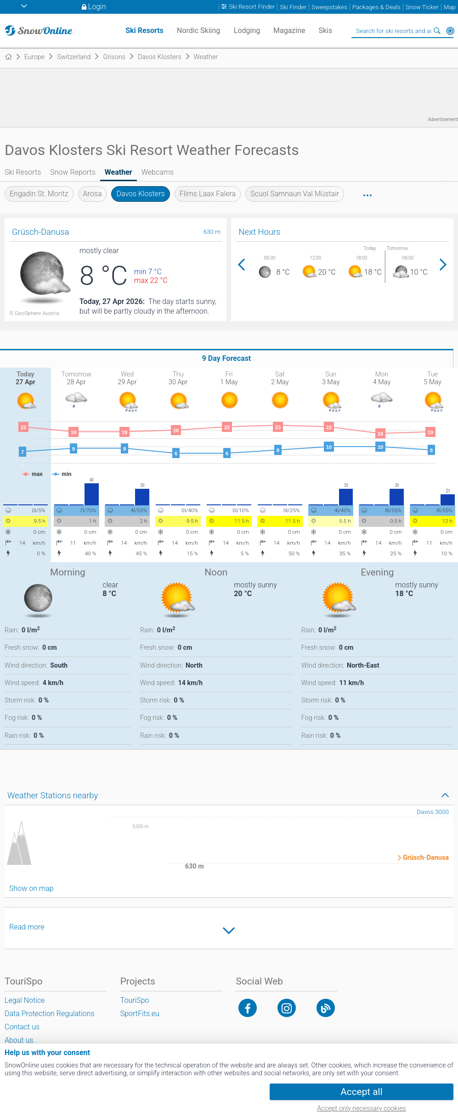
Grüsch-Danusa (426, 858)
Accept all (361, 1091)
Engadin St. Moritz (39, 193)
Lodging (247, 30)
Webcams (157, 172)
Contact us (22, 1027)
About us (19, 1040)
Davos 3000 (433, 811)
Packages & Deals (376, 7)
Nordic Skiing (198, 30)
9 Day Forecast (226, 358)
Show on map (31, 888)
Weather (118, 172)
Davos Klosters (140, 193)
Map (450, 7)
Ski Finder (293, 7)
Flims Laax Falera (208, 193)
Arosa (92, 193)
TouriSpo (134, 1000)
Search (437, 31)
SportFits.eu (139, 1013)
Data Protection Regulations (50, 1013)
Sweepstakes (329, 7)
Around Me (450, 31)
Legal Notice (25, 1000)
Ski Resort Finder (252, 7)
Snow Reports (73, 172)
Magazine (289, 30)
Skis (325, 30)
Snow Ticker (422, 7)
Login (97, 6)
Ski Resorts (23, 172)
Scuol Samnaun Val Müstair (294, 193)
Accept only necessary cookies (361, 1108)
